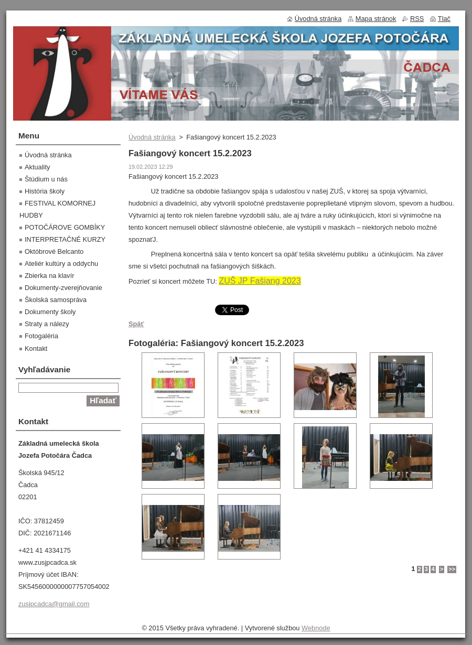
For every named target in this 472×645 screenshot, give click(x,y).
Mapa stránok (376, 19)
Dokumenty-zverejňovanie (63, 288)
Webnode (316, 628)
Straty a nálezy (47, 324)
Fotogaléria (41, 336)
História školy (45, 191)
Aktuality (37, 167)
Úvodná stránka (152, 137)
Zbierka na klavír (49, 276)
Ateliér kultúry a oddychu (61, 263)
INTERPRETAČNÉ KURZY (65, 239)
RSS (417, 19)
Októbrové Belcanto (54, 251)
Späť (136, 324)
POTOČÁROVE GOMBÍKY (65, 227)
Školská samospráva (56, 300)
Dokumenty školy (50, 312)
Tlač (444, 19)
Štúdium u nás (46, 179)
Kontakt (36, 348)
